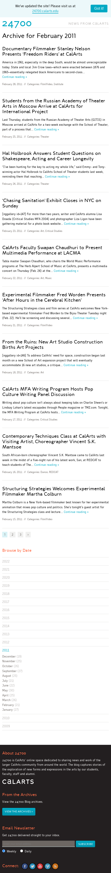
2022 (6, 561)
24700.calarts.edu (45, 11)
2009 (6, 726)
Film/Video (46, 84)
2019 (5, 585)
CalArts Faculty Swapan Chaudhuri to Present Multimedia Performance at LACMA (52, 250)
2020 (6, 577)
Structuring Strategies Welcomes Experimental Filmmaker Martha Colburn (53, 491)
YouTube (40, 866)
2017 (5, 602)
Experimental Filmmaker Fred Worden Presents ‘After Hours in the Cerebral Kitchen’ (54, 297)
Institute (58, 84)
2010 (6, 718)
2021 (5, 569)
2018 (6, 594)
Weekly (11, 851)
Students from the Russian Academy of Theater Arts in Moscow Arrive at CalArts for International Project (53, 106)
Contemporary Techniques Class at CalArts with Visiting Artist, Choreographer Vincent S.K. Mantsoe (54, 441)
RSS (55, 866)
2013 (5, 634)
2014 (5, 626)
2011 (5, 650)
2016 (5, 610)
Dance (44, 472)
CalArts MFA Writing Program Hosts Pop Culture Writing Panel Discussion (47, 391)
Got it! (99, 8)
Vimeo (47, 866)
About (14, 753)
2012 (5, 642)
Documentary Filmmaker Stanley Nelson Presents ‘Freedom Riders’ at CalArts (46, 51)
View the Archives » (19, 811)
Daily (28, 851)
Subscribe (85, 844)
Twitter (32, 866)
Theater (45, 136)
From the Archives (19, 794)
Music (48, 278)
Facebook (24, 866)
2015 (5, 618)
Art (42, 231)
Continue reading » (14, 77)
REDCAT (53, 472)
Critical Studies (53, 231)
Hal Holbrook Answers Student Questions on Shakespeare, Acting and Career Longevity (51, 156)
